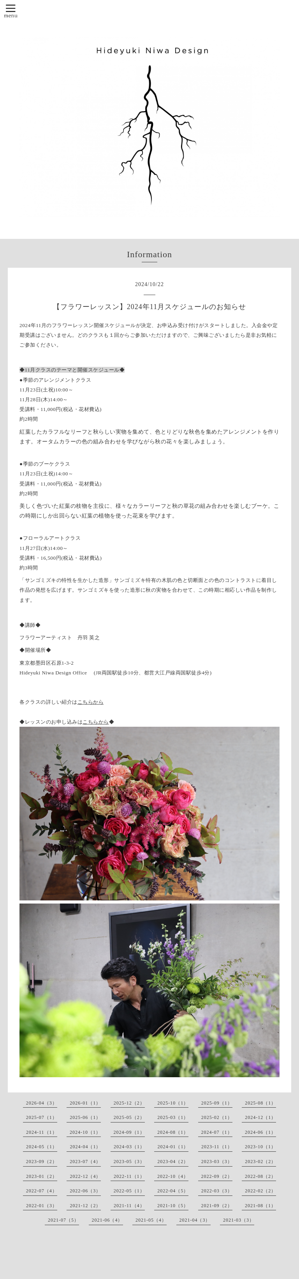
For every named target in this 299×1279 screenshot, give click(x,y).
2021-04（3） (195, 1220)
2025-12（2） (129, 1103)
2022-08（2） (260, 1176)
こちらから (90, 702)
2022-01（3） (41, 1205)
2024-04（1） (85, 1146)
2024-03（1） (129, 1146)
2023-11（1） (216, 1146)
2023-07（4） (85, 1161)
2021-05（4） (151, 1220)
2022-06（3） (85, 1191)
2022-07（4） (41, 1191)
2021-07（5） (63, 1220)
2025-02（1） (216, 1117)
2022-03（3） (216, 1191)
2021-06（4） (107, 1220)
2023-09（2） (41, 1161)
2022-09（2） (216, 1176)
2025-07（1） (41, 1117)
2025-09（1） (216, 1103)
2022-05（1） (129, 1191)
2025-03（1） (172, 1117)
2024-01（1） (172, 1146)
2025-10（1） (172, 1103)
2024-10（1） (85, 1132)
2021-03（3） (238, 1220)
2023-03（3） (216, 1161)
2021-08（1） (260, 1205)
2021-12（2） (85, 1205)
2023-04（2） (172, 1161)
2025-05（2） (129, 1117)
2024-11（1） (41, 1132)
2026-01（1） (85, 1103)
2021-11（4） (129, 1205)
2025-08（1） (260, 1103)
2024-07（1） (216, 1132)
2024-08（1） (172, 1132)
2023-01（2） (41, 1176)
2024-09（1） (129, 1132)
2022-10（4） (172, 1176)
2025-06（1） (85, 1117)
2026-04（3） (41, 1103)
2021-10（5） (172, 1205)
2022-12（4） (85, 1176)
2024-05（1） (41, 1146)
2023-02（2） (260, 1161)
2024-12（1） (260, 1117)
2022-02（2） (260, 1191)
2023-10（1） (260, 1146)
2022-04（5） (172, 1191)
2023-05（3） (129, 1161)
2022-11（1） (129, 1176)
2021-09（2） (216, 1205)
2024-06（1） (260, 1132)
